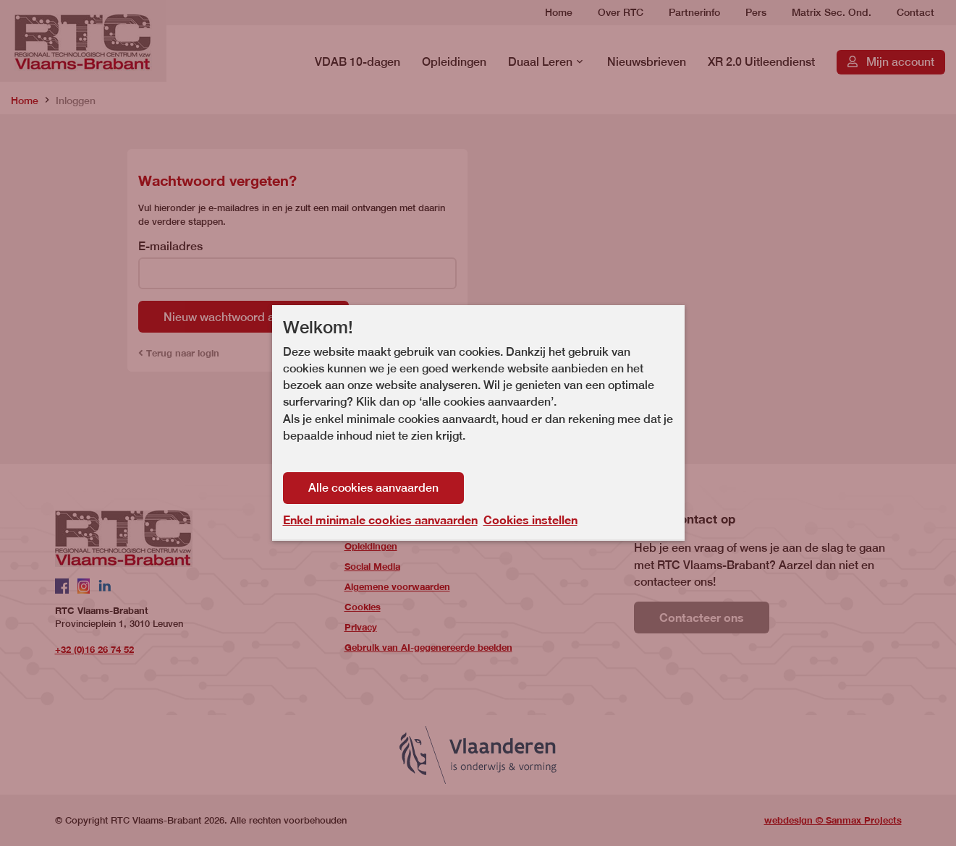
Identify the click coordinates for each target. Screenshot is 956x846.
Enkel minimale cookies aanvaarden (380, 519)
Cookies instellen (530, 519)
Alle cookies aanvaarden (373, 488)
